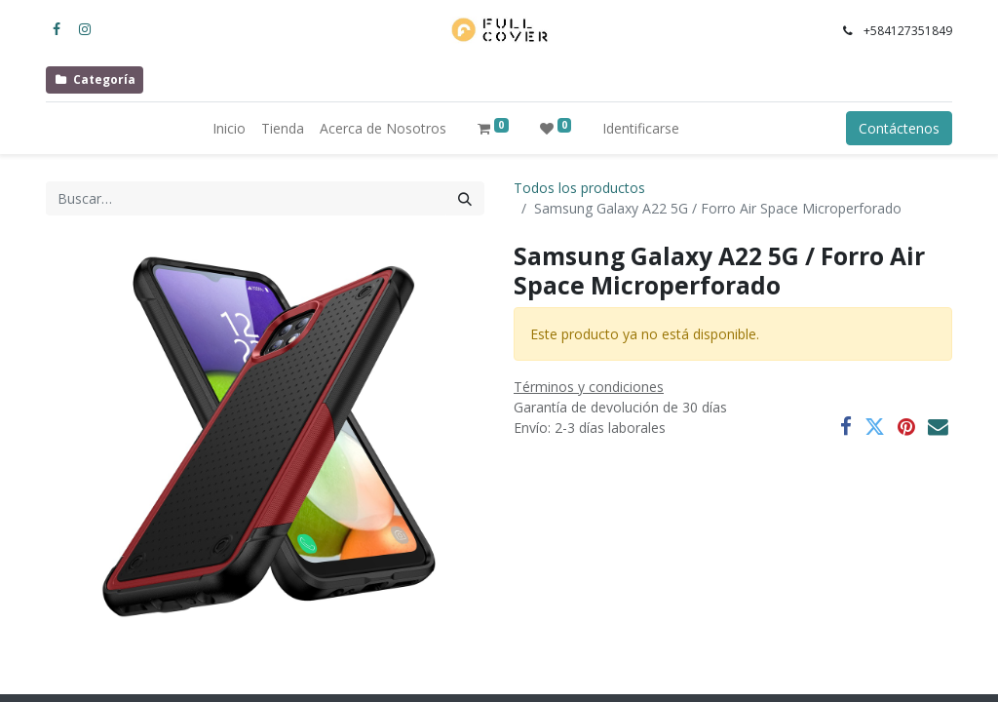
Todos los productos (579, 187)
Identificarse (640, 128)
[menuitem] (229, 128)
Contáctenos (899, 128)
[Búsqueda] (464, 198)
